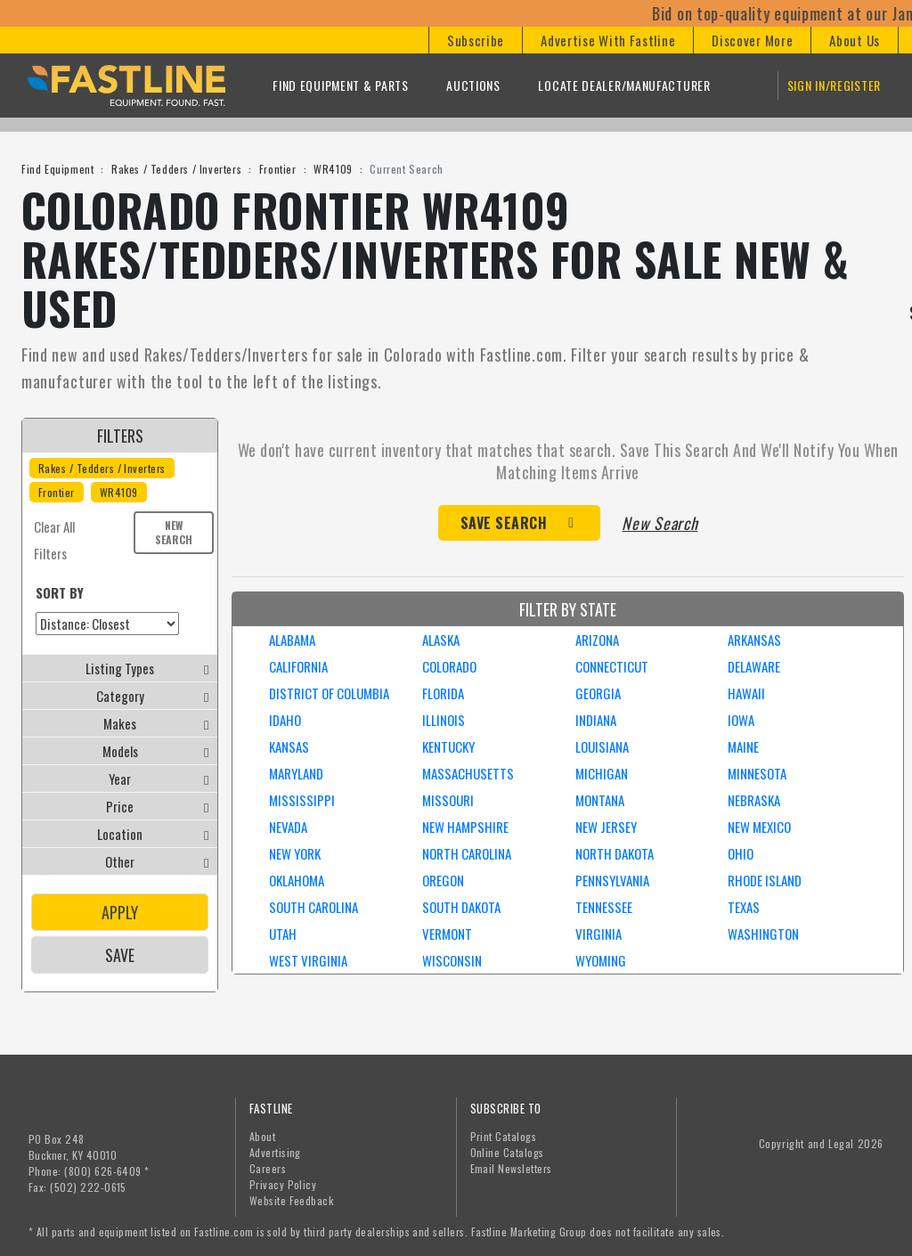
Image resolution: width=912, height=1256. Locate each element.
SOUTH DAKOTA (461, 907)
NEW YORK (295, 853)
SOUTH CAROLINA (313, 907)
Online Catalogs (507, 1152)
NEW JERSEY (606, 826)
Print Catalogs (503, 1136)
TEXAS (744, 907)
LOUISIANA (602, 746)
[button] (475, 40)
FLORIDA (443, 693)
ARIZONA (597, 639)
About (262, 1136)
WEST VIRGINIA (308, 960)
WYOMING (600, 960)
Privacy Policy (283, 1184)
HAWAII (746, 693)
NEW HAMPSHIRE (465, 826)
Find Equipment (57, 168)
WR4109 (333, 168)
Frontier (278, 168)
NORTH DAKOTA (614, 853)
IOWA (741, 720)
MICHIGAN (601, 773)
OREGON (443, 880)
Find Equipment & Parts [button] (340, 85)
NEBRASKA (754, 800)
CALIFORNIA (298, 666)
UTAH (283, 933)
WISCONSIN (452, 960)
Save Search (504, 523)
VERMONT (447, 933)
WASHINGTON (763, 933)
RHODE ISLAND (765, 880)
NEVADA (288, 826)
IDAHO (285, 720)
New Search (173, 532)
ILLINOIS (443, 720)
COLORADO (449, 666)
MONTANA (599, 800)
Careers (267, 1168)
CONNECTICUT (611, 666)
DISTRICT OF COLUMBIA (329, 693)
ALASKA (441, 639)
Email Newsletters (511, 1168)
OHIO (740, 853)
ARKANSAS (754, 639)
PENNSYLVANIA (612, 880)
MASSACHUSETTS (468, 773)
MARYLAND (296, 773)
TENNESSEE (603, 907)
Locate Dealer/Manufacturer (624, 85)
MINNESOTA (757, 773)
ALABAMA (292, 639)
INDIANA (595, 720)
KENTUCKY (448, 746)
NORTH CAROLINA (466, 853)
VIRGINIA (598, 933)
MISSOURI (448, 800)
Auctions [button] (473, 85)
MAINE (743, 746)
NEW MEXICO (759, 826)
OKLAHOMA (296, 880)
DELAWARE (754, 666)
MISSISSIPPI (302, 800)
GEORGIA (598, 693)
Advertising (275, 1152)
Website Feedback (291, 1200)
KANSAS (289, 746)
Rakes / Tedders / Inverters (176, 168)
